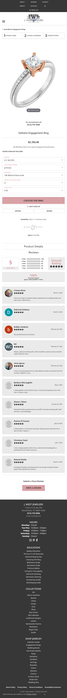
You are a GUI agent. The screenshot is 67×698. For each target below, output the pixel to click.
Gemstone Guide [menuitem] (33, 565)
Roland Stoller (20, 459)
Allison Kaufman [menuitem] (33, 595)
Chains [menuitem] (33, 668)
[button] (22, 6)
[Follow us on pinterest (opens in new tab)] (34, 540)
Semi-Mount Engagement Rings (14, 29)
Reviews (34, 252)
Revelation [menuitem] (33, 627)
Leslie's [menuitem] (33, 621)
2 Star (24, 266)
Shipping (18, 211)
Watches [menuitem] (33, 671)
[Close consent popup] (44, 694)
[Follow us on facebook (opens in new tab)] (37, 540)
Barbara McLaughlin (23, 382)
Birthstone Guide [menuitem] (33, 562)
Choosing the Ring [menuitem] (33, 560)
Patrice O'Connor (21, 421)
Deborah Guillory (21, 309)
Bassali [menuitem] (33, 598)
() (42, 259)
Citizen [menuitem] (33, 604)
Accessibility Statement (53, 687)
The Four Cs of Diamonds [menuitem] (33, 554)
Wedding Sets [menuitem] (33, 682)
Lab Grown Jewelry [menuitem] (33, 651)
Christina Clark (20, 440)
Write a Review (33, 488)
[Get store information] (33, 516)
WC (15, 344)
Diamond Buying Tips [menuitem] (33, 557)
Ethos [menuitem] (33, 609)
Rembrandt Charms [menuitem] (33, 624)
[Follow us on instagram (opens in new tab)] (30, 540)
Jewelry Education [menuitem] (33, 551)
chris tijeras (19, 363)
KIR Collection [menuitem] (33, 615)
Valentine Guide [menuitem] (33, 642)
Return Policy (10, 687)
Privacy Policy (22, 687)
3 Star (24, 263)
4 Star (24, 261)
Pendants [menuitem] (33, 659)
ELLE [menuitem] (33, 607)
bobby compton (21, 327)
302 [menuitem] (33, 592)
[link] (22, 2)
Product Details (33, 246)
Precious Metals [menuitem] (33, 568)
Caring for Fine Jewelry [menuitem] (33, 571)
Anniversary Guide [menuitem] (33, 580)
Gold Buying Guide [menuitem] (33, 582)
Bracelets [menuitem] (33, 665)
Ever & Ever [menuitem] (33, 612)
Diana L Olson (20, 402)
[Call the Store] (33, 513)
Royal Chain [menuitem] (33, 629)
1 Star (24, 268)
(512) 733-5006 (33, 125)
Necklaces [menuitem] (33, 656)
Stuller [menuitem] (33, 632)
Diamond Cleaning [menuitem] (33, 574)
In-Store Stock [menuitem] (33, 676)
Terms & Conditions (36, 687)
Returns (49, 211)
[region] (33, 82)
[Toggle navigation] (3, 20)
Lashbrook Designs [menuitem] (33, 618)
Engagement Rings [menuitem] (33, 645)
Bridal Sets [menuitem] (33, 679)
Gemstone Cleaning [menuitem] (33, 577)
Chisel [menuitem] (33, 601)
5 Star (24, 259)
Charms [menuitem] (33, 674)
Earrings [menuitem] (33, 662)
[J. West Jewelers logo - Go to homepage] (33, 18)
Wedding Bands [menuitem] (33, 648)
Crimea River (20, 290)
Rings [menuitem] (33, 654)
